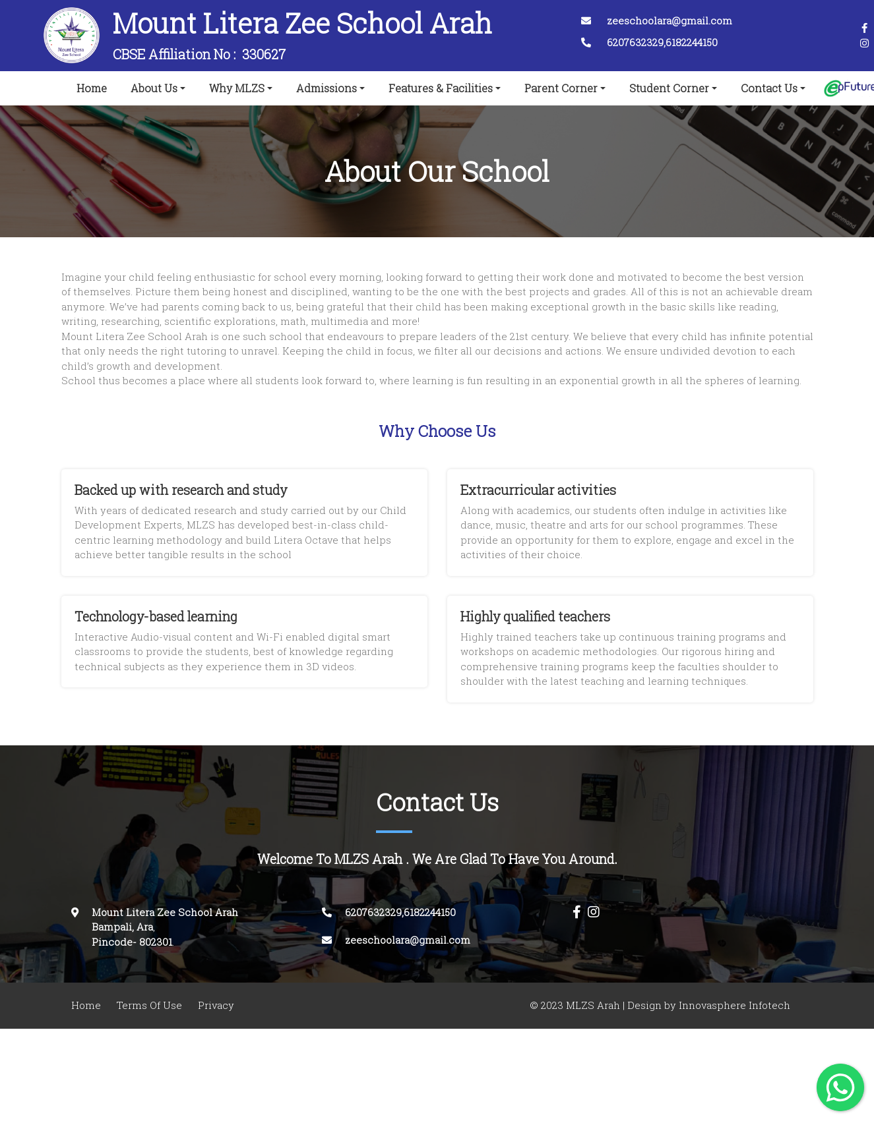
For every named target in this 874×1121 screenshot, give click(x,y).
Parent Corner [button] (561, 88)
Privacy (216, 1005)
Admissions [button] (326, 88)
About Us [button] (154, 88)
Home (94, 86)
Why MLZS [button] (237, 88)
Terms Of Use (149, 1005)
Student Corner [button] (669, 88)
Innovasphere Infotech (733, 1005)
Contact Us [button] (769, 88)
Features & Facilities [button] (441, 88)
